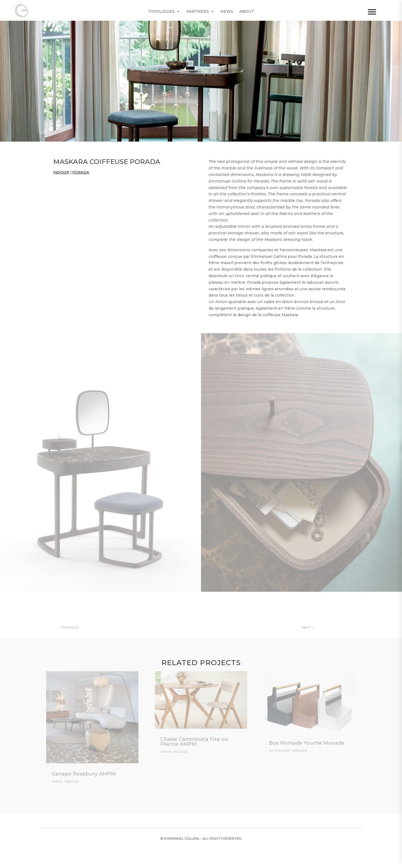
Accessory (279, 747)
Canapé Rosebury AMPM (84, 771)
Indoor (56, 172)
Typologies (161, 12)
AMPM (57, 778)
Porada (75, 172)
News (226, 12)
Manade (300, 747)
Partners (197, 12)
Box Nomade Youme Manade (306, 740)
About (246, 12)
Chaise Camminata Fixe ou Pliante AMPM (194, 738)
